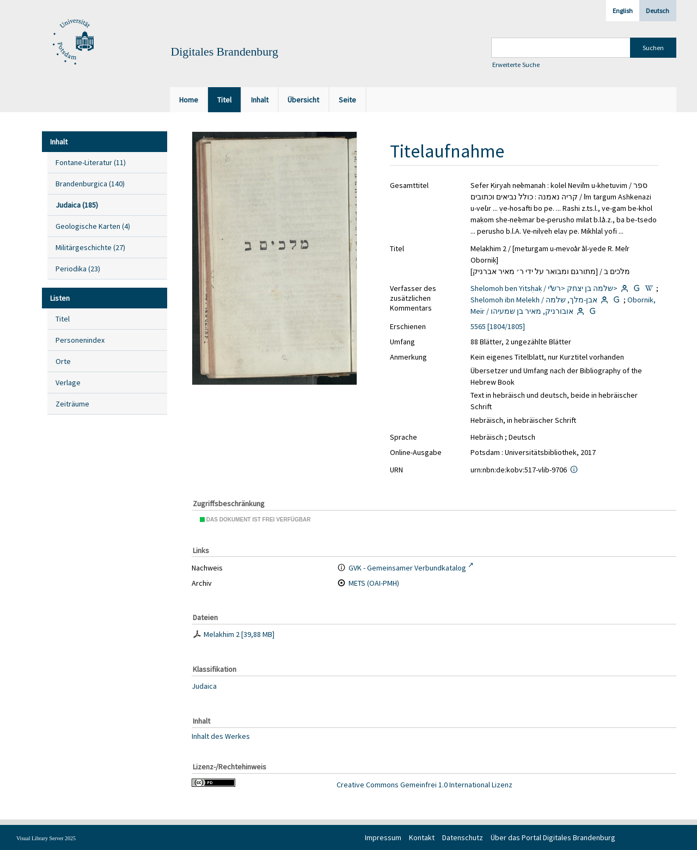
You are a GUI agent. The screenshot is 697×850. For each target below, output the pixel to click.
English (623, 11)
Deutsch (657, 11)
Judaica (204, 686)
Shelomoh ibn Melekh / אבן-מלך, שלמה (533, 300)
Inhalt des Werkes (221, 735)
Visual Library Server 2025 (46, 838)
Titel (63, 319)
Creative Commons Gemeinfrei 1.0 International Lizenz (424, 785)
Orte (63, 361)
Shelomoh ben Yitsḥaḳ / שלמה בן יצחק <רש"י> (543, 288)
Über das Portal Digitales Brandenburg (553, 837)
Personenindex (80, 340)
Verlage (68, 382)
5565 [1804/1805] (497, 326)
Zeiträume (72, 404)
